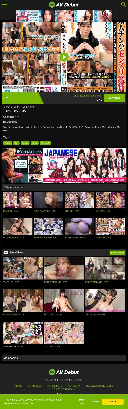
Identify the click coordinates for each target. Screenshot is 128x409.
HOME (18, 385)
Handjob (25, 143)
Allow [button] (113, 401)
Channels (34, 385)
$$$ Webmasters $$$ (99, 385)
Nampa (34, 143)
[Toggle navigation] (4, 4)
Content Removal (64, 389)
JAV (16, 116)
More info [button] (81, 402)
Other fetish (45, 143)
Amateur (8, 143)
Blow (16, 143)
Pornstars (54, 385)
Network (74, 385)
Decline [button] (95, 401)
